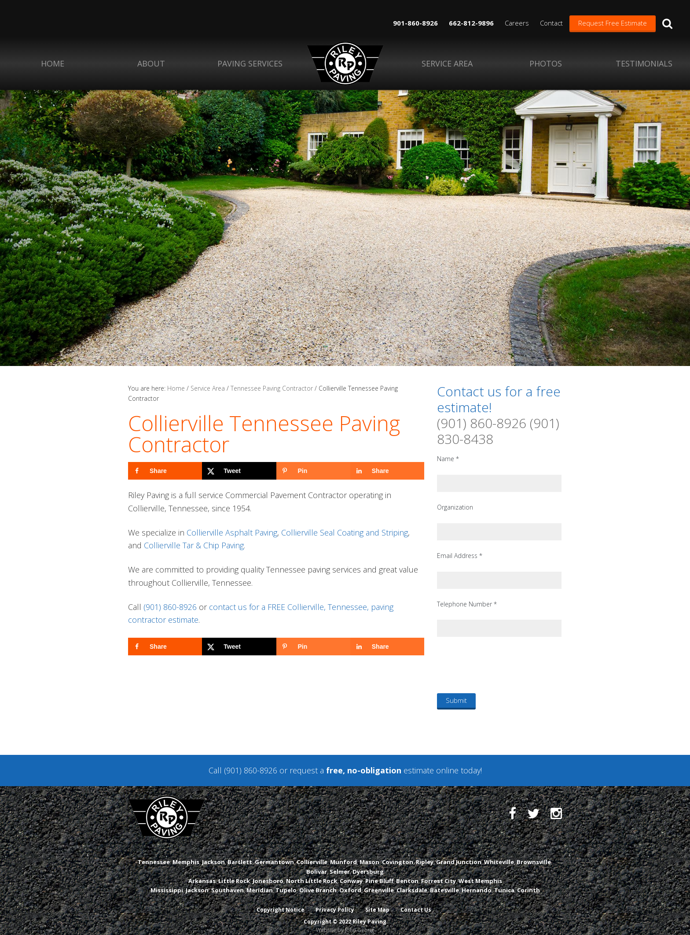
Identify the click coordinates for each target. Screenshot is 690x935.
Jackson (213, 853)
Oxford (350, 881)
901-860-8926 (415, 22)
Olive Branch (318, 881)
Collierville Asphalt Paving (232, 532)
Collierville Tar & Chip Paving (194, 545)
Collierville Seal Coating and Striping (344, 532)
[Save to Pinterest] (313, 471)
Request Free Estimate (612, 22)
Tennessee (154, 853)
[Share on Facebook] (165, 471)
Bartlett (240, 853)
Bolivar (316, 863)
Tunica (504, 881)
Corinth (528, 881)
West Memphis (480, 872)
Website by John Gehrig (345, 921)
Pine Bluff (379, 872)
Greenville (379, 881)
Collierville (312, 853)
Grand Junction (458, 853)
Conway (351, 872)
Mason (369, 853)
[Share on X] (239, 471)
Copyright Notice (280, 901)
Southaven (227, 881)
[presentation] (504, 664)
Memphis (185, 853)
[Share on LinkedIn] (387, 471)
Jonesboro (268, 872)
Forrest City (438, 872)
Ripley (424, 853)
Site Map (378, 901)
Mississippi (166, 881)
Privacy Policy (335, 901)
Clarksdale (411, 881)
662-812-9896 (471, 22)
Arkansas (202, 872)
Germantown (274, 853)
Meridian (259, 881)
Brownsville (534, 853)
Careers (517, 22)
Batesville (444, 881)
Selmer (340, 863)
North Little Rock (311, 872)
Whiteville (499, 853)
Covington (397, 853)
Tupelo (286, 881)
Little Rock (234, 872)
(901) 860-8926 (170, 607)
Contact (551, 22)
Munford (343, 853)
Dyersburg (368, 863)
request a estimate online (374, 770)
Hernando (477, 881)
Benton (407, 872)
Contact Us (416, 901)
